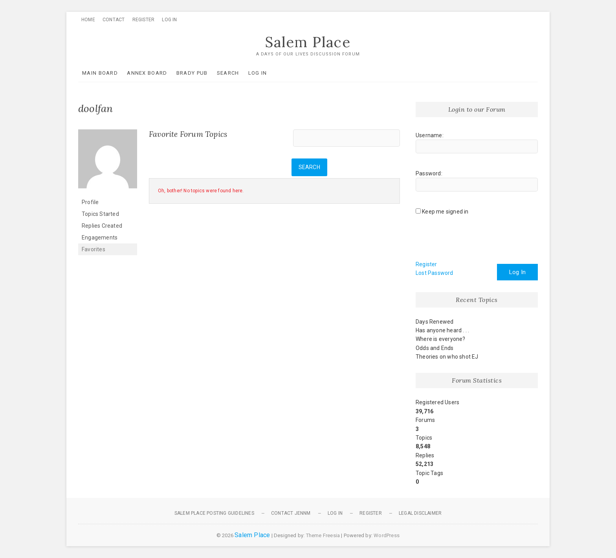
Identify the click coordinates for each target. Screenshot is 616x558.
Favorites (93, 249)
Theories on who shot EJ (447, 357)
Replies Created (102, 226)
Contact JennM (291, 513)
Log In (169, 19)
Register (143, 19)
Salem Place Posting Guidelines (214, 513)
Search (228, 73)
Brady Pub (192, 73)
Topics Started (100, 214)
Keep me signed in (445, 211)
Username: (430, 135)
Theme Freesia (323, 535)
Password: (429, 173)
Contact (114, 19)
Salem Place (308, 42)
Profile (90, 202)
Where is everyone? (441, 339)
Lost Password (434, 273)
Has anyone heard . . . (442, 330)
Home (88, 19)
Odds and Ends (435, 348)
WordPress (387, 535)
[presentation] (475, 240)
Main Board (100, 73)
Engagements (99, 237)
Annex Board (147, 73)
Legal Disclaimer (420, 513)
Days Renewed (434, 322)
